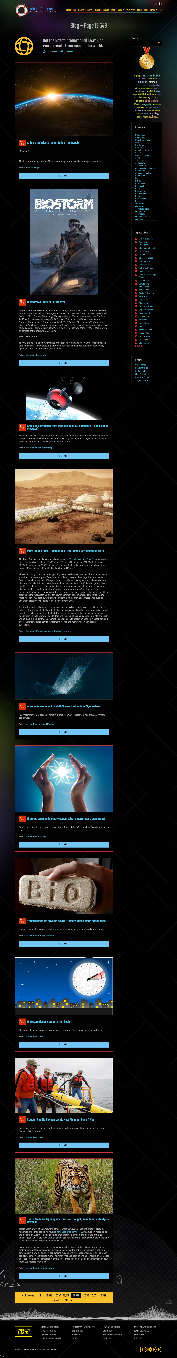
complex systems (142, 209)
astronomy (140, 171)
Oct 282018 (22, 143)
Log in (49, 52)
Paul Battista (144, 261)
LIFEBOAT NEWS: (77, 1327)
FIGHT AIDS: (44, 1334)
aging (137, 158)
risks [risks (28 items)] (153, 111)
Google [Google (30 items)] (135, 95)
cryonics (139, 219)
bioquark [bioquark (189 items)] (143, 82)
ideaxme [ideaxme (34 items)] (136, 98)
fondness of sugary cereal (69, 1232)
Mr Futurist (140, 371)
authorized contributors (63, 52)
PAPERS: (74, 1338)
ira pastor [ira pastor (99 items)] (140, 101)
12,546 (49, 1295)
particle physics (43, 836)
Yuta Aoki (143, 296)
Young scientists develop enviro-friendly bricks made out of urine (66, 921)
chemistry (139, 204)
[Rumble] (160, 1349)
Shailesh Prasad (146, 258)
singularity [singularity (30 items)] (157, 111)
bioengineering (141, 183)
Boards (81, 10)
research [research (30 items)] (149, 111)
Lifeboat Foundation (30, 1349)
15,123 (56, 1300)
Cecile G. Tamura (146, 293)
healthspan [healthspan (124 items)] (150, 94)
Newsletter (130, 10)
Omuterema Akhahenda (144, 285)
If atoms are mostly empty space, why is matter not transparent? (66, 818)
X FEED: (43, 1331)
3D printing (39, 631)
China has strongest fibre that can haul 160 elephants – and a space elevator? (67, 427)
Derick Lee (143, 300)
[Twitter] (146, 1349)
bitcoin (138, 196)
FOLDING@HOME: (108, 1334)
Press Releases (156, 10)
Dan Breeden (144, 254)
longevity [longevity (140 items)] (146, 104)
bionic (138, 188)
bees (137, 178)
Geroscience (140, 365)
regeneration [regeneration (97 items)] (140, 110)
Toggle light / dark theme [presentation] (160, 3)
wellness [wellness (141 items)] (153, 116)
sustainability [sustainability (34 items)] (144, 114)
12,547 (58, 1295)
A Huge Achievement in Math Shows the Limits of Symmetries (64, 706)
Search (159, 43)
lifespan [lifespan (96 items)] (137, 104)
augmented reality (143, 173)
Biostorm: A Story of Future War (46, 302)
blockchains (140, 199)
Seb (140, 326)
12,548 (66, 1295)
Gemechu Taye (145, 265)
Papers (106, 10)
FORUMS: (106, 1338)
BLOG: (73, 1331)
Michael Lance (30, 167)
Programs (89, 10)
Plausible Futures (142, 377)
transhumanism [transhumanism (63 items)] (142, 117)
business (139, 201)
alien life (139, 160)
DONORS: (106, 1331)
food (53, 631)
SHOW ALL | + (139, 346)
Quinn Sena (144, 251)
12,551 (94, 1295)
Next (67, 1300)
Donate (113, 10)
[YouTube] (155, 1349)
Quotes (139, 10)
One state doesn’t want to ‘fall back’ (49, 1021)
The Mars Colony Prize (80, 559)
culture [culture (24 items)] (155, 88)
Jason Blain (144, 333)
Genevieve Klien (31, 724)
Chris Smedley (145, 343)
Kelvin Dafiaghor (146, 268)
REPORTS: (75, 1334)
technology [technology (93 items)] (154, 113)
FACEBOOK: (44, 1327)
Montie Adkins (145, 336)
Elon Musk (139, 148)
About (68, 10)
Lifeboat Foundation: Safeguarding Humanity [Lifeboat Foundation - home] (36, 10)
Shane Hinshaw (146, 306)
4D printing (140, 137)
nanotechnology (47, 448)
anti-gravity (140, 163)
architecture (140, 165)
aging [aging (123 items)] (137, 75)
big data (138, 181)
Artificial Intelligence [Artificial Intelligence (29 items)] (143, 79)
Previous (29, 1295)
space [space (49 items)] (138, 114)
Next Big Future (142, 374)
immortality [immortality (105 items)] (144, 97)
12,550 (86, 1295)
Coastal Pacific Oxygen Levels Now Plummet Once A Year (61, 1119)
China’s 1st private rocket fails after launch (53, 142)
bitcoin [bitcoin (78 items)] (150, 85)
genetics (51, 1268)
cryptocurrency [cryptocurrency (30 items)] (149, 88)
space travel (67, 631)
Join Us (121, 10)
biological (139, 186)
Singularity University (144, 150)
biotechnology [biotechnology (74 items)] (140, 85)
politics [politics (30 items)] (139, 108)
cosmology (140, 214)
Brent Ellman (144, 323)
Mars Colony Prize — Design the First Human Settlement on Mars (65, 551)
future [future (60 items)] (152, 91)
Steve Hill (143, 320)
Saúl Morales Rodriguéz (144, 243)
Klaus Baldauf (30, 355)
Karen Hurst (144, 271)
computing (140, 211)
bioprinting (140, 191)
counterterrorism (142, 216)
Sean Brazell (144, 313)
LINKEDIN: (106, 1327)
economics (47, 631)
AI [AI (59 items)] (141, 76)
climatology (41, 935)
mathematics (42, 724)
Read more (63, 176)
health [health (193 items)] (141, 94)
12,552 (103, 1295)
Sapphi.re (54, 1349)
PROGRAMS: (138, 1334)
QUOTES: (137, 1338)
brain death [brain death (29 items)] (137, 88)
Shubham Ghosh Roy (148, 248)
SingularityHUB (141, 380)
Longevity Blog (141, 368)
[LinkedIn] (150, 1349)
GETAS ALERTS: (139, 1327)
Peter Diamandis (142, 140)
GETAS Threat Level (23, 1332)
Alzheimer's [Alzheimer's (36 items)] (146, 76)
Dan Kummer (144, 280)
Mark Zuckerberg (142, 155)
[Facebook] (141, 1349)
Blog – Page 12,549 (88, 26)
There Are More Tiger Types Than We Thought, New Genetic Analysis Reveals (68, 1221)
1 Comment (50, 724)
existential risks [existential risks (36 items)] (139, 91)
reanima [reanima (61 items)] (144, 107)
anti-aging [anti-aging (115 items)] (155, 75)
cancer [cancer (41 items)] (143, 88)
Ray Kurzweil (141, 145)
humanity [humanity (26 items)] (159, 95)
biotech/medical (43, 1268)
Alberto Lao (144, 303)
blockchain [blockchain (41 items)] (156, 85)
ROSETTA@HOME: (46, 1338)
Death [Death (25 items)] (159, 88)
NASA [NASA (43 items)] (153, 105)
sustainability (50, 935)
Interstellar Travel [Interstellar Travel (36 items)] (156, 98)
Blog (74, 10)
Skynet (138, 153)
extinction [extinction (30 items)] (147, 91)
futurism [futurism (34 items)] (158, 91)
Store (146, 10)
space (38, 167)
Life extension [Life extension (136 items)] (152, 101)
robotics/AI (59, 631)
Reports (98, 10)
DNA (137, 142)
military (45, 355)
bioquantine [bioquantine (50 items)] (153, 79)
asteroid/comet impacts (145, 168)
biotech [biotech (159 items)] (153, 82)
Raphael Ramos (146, 310)
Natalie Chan (144, 316)
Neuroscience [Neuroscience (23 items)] (158, 105)
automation (140, 176)
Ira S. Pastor (144, 340)
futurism (39, 355)
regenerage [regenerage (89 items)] (153, 107)
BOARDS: (137, 1331)
